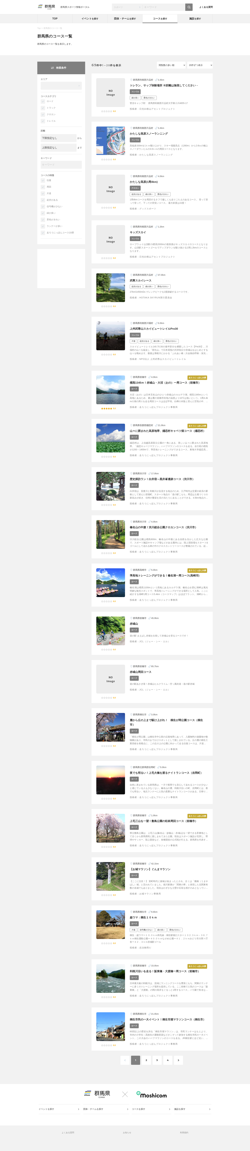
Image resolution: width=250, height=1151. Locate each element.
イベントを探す (47, 1119)
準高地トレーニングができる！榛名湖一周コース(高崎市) (166, 580)
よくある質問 (206, 7)
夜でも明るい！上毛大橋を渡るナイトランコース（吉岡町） (168, 777)
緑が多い (51, 213)
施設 (195, 18)
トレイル (51, 121)
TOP (55, 18)
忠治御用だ (145, 952)
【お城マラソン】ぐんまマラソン (151, 873)
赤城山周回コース (141, 676)
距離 (43, 130)
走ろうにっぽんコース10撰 (60, 232)
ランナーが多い (54, 226)
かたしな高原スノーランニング (150, 133)
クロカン (51, 114)
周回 (49, 187)
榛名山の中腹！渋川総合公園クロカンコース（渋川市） (166, 531)
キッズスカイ (138, 232)
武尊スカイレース (141, 280)
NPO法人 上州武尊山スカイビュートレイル (162, 359)
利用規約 (184, 1144)
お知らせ (127, 1144)
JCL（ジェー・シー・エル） (154, 646)
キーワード (46, 158)
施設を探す (180, 1119)
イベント (89, 18)
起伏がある (52, 200)
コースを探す (139, 1119)
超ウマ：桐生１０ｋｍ (144, 922)
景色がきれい (53, 219)
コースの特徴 (47, 175)
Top (39, 28)
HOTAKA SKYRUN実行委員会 (155, 297)
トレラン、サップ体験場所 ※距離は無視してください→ (166, 85)
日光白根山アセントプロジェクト (157, 109)
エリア (44, 79)
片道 (49, 193)
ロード (50, 101)
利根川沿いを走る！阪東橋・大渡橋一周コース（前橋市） (167, 975)
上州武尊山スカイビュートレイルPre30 (155, 328)
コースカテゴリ (48, 96)
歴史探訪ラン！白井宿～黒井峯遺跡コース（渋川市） (164, 483)
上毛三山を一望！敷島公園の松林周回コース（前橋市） (166, 825)
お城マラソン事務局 (150, 898)
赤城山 (134, 628)
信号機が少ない (54, 206)
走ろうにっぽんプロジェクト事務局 (158, 407)
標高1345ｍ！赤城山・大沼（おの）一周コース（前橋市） (167, 382)
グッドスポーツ (147, 208)
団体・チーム (125, 18)
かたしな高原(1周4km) (144, 181)
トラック (51, 107)
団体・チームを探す (93, 1119)
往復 (49, 180)
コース (160, 18)
